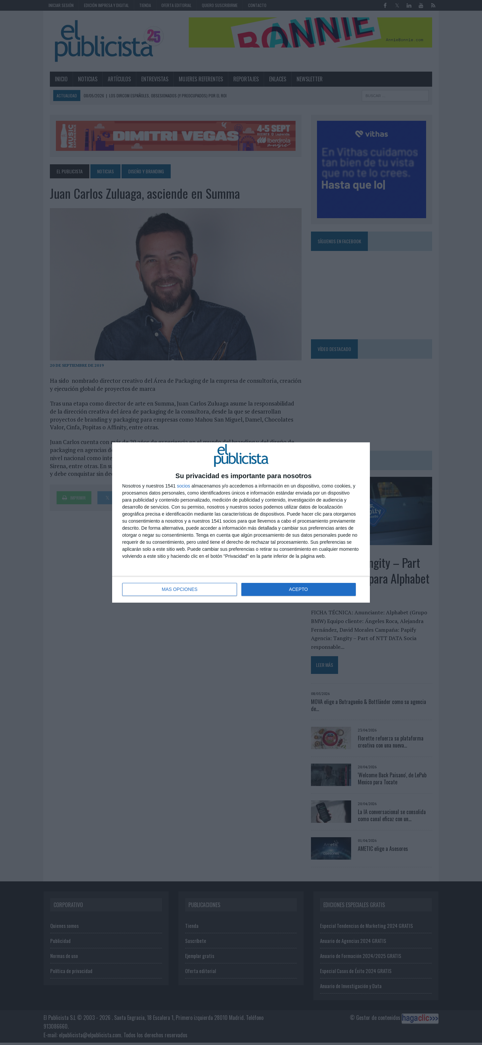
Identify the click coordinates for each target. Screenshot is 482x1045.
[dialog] (241, 522)
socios (183, 486)
